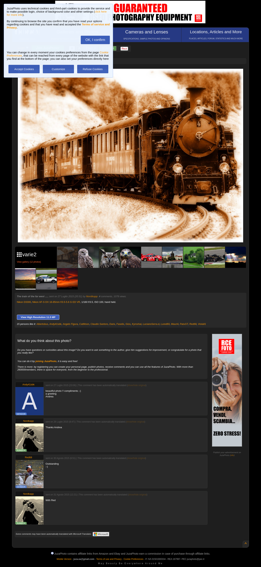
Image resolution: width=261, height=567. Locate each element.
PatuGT (184, 324)
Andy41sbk (55, 324)
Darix (112, 324)
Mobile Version (64, 559)
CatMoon (84, 324)
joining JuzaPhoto (46, 361)
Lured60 (165, 324)
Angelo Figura (70, 324)
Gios (128, 324)
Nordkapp (92, 296)
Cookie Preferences (133, 559)
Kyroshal (136, 324)
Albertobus (42, 324)
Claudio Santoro (99, 324)
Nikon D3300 (24, 302)
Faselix (120, 324)
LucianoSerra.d (151, 324)
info (232, 455)
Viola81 (202, 324)
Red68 (192, 324)
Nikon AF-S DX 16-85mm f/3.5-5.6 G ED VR (56, 302)
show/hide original (137, 385)
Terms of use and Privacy (109, 559)
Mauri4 (175, 324)
